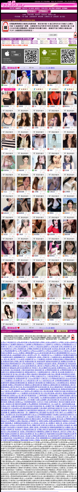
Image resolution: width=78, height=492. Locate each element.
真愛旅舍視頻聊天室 (16, 372)
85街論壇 (66, 425)
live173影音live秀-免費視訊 (10, 391)
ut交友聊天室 (17, 380)
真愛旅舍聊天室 (30, 372)
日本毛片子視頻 (42, 402)
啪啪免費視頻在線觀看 (30, 408)
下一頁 (48, 68)
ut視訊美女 (58, 393)
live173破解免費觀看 (43, 389)
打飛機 (57, 406)
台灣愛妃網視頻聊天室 (39, 436)
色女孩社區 (50, 412)
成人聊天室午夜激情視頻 (27, 395)
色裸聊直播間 (56, 438)
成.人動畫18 (5, 425)
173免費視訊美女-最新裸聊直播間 (62, 357)
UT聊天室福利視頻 (27, 370)
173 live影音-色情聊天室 (24, 359)
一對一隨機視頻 (30, 412)
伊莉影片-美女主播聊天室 (40, 368)
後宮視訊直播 (46, 349)
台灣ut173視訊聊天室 (8, 342)
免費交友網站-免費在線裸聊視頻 (50, 421)
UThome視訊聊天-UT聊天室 (38, 378)
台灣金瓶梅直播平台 (10, 351)
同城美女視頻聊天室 (12, 434)
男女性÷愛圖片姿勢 (33, 425)
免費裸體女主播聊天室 (44, 431)
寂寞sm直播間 (41, 400)
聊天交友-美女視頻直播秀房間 (27, 387)
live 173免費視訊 (7, 380)
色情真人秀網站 (34, 440)
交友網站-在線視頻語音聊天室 (63, 414)
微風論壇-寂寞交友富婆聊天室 (20, 368)
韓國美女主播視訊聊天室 (33, 385)
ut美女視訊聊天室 (53, 400)
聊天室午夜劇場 (64, 402)
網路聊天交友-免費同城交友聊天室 (18, 419)
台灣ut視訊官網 (21, 342)
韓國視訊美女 (51, 383)
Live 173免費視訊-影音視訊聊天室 (28, 393)
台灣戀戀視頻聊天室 (52, 370)
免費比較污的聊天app (10, 395)
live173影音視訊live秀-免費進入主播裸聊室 (20, 389)
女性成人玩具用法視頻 (18, 425)
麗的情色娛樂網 (20, 404)
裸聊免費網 (24, 440)
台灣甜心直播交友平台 (38, 376)
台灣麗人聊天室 (42, 429)
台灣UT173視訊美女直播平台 (18, 346)
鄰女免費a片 (12, 410)
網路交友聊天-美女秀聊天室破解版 (43, 419)
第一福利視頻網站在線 (67, 404)
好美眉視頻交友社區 (22, 376)
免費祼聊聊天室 (45, 438)
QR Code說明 (72, 45)
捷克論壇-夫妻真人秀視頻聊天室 (56, 363)
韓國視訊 (65, 421)
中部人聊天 (59, 412)
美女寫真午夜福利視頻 (34, 406)
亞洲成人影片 (6, 406)
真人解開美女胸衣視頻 (16, 412)
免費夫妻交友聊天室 (18, 406)
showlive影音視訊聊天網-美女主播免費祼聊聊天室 (52, 353)
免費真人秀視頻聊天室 (16, 385)
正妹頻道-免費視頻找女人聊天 (61, 368)
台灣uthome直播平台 (37, 351)
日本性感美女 (11, 427)
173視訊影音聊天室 (53, 376)
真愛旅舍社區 (55, 389)
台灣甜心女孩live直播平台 (48, 342)
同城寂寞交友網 (68, 434)
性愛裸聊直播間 (12, 397)
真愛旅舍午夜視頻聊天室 (37, 383)
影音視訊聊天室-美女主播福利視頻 (50, 387)
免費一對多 (12, 85)
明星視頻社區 (65, 406)
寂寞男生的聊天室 (62, 397)
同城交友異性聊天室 (18, 400)
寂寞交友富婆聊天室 (27, 434)
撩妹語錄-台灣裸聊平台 (29, 421)
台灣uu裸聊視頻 (32, 404)
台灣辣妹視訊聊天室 (29, 429)
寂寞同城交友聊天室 (55, 408)
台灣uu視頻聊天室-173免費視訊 (32, 363)
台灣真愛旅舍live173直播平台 (42, 344)
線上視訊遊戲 (41, 412)
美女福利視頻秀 (53, 436)
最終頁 (53, 68)
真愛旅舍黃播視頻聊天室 (18, 383)
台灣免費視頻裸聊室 (62, 380)
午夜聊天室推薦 (64, 395)
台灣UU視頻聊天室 (65, 346)
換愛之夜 (59, 423)
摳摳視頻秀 (52, 429)
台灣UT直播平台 (24, 351)
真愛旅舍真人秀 (43, 410)
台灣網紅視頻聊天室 (34, 349)
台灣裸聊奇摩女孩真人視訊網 (20, 436)
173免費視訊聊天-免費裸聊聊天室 (13, 357)
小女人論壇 (54, 404)
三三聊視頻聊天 (42, 395)
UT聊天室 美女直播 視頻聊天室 (61, 372)
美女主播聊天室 (55, 410)
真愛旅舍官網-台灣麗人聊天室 (14, 361)
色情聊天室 (10, 429)
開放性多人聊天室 (59, 431)
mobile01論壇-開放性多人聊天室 (31, 366)
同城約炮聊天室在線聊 (54, 434)
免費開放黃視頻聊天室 (22, 423)
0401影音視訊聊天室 (67, 400)
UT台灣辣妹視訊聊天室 (56, 378)
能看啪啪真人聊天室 (68, 385)
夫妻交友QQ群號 (47, 425)
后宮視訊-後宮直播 (58, 349)
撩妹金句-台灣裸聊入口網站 (11, 421)
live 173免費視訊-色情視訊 (43, 359)
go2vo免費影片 (68, 412)
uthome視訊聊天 (71, 378)
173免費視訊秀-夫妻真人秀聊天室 (37, 357)
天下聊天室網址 (33, 397)
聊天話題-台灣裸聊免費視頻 (67, 419)
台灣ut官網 (54, 346)
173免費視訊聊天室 (43, 372)
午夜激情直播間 (8, 376)
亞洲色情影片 (53, 402)
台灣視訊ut (57, 344)
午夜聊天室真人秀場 (31, 438)
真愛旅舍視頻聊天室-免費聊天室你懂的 (60, 361)
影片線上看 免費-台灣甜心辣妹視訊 (25, 374)
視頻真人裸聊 (28, 427)
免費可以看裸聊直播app (11, 440)
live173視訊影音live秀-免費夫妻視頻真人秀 (22, 331)
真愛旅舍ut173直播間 (8, 344)
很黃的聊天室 (39, 370)
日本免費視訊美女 (62, 383)
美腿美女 (64, 410)
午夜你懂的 (43, 408)
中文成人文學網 (68, 408)
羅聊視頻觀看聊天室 (57, 427)
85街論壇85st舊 (16, 408)
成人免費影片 (50, 423)
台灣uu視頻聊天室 (12, 431)
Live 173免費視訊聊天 (68, 376)
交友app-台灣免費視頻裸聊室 (41, 414)
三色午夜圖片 (31, 400)
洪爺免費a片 (9, 423)
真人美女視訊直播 (46, 391)
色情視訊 (18, 429)
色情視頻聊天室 (44, 404)
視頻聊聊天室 (22, 410)
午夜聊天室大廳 (59, 391)
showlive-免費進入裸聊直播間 (23, 353)
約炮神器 (19, 427)
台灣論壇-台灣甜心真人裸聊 (53, 366)
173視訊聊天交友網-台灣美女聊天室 (38, 417)
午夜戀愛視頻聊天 (30, 402)
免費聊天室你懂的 (63, 429)
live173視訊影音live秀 (30, 380)
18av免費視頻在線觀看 (48, 397)
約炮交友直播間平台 (66, 436)
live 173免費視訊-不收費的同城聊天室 (63, 355)
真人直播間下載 (48, 406)
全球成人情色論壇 (69, 423)
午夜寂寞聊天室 (18, 438)
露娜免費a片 (23, 397)
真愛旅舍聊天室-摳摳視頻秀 (35, 361)
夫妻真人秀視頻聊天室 (41, 427)
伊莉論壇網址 (53, 395)
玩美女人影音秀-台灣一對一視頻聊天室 (35, 355)
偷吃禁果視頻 (32, 410)
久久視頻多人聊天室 (37, 423)
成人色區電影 (58, 425)
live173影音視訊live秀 (46, 380)
